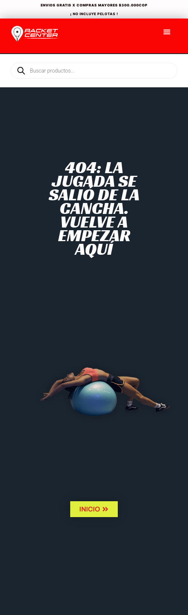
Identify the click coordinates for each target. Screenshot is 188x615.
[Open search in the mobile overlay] (94, 58)
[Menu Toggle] (167, 32)
